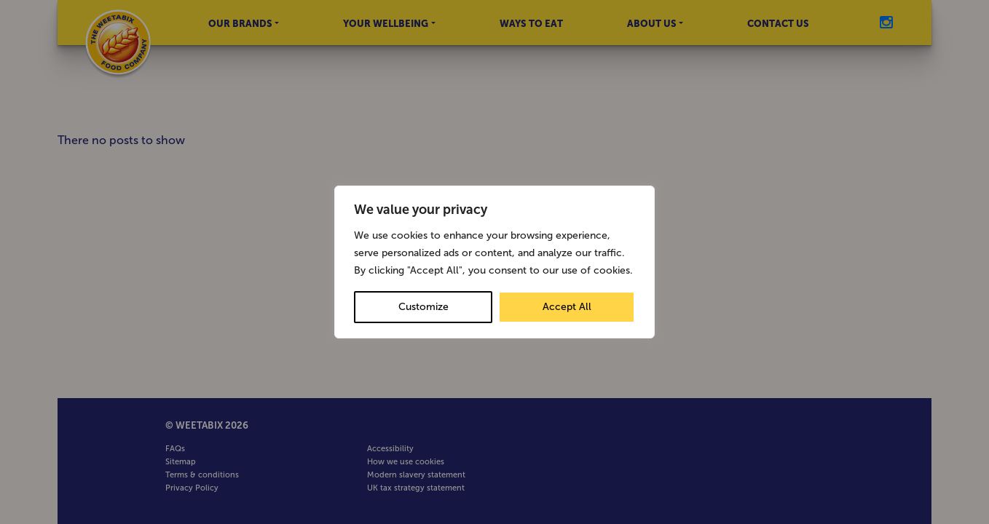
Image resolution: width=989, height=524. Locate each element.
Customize (423, 307)
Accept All (567, 307)
